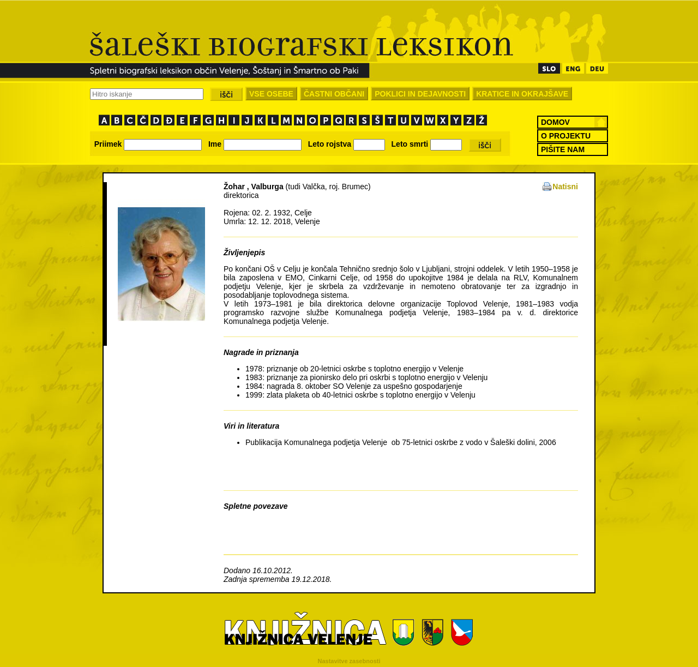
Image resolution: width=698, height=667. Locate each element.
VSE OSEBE (271, 93)
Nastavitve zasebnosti (349, 661)
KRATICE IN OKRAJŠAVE (522, 93)
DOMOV (555, 122)
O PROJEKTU (566, 135)
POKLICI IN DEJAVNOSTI (420, 93)
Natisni (565, 186)
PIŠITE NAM (563, 149)
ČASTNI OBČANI (334, 93)
